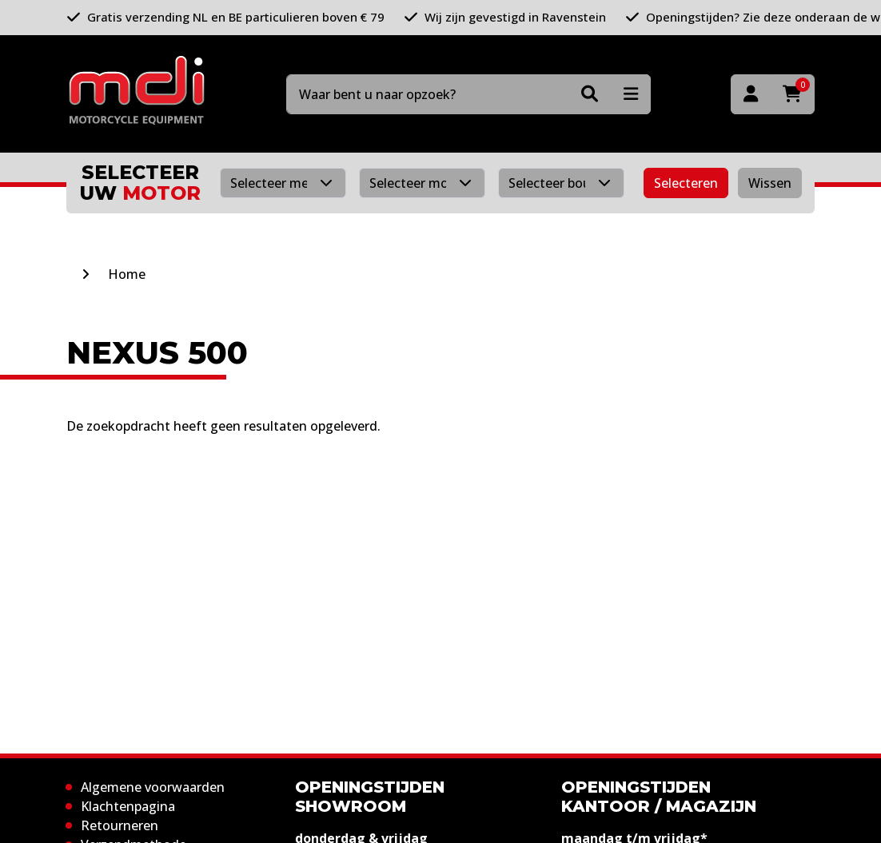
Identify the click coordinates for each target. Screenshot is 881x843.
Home (127, 274)
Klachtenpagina (128, 806)
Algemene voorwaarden (153, 787)
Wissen (769, 183)
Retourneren (119, 825)
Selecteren (686, 183)
